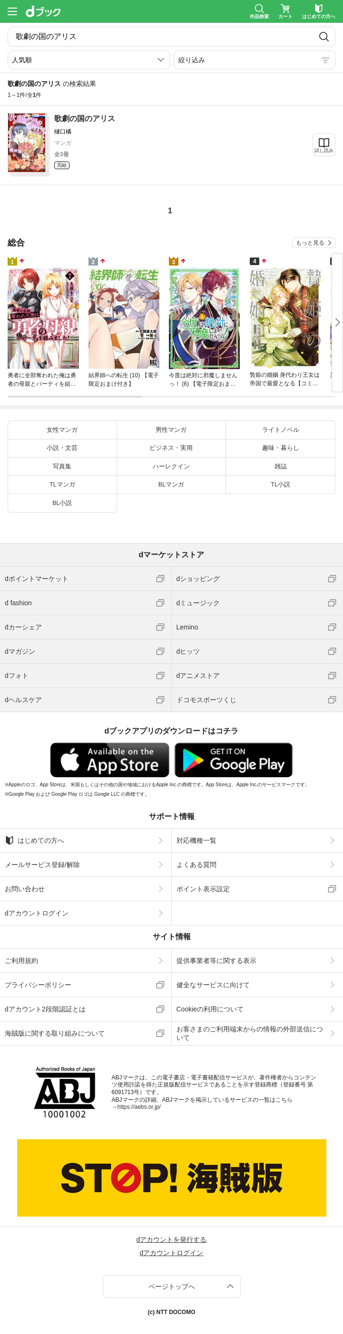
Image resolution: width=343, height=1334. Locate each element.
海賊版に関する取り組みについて (55, 1033)
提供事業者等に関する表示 (216, 960)
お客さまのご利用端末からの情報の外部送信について (249, 1033)
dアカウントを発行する (172, 1239)
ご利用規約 (21, 960)
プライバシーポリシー (38, 985)
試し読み (323, 150)
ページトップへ (171, 1286)
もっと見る (310, 242)
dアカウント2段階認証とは (45, 1009)
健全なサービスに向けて (213, 985)
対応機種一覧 (196, 840)
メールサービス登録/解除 (42, 864)
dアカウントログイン (37, 913)
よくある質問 (196, 864)
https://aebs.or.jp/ (139, 1107)
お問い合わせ (25, 889)
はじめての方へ (34, 840)
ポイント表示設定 (203, 889)
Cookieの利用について (210, 1009)
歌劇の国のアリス (84, 118)
